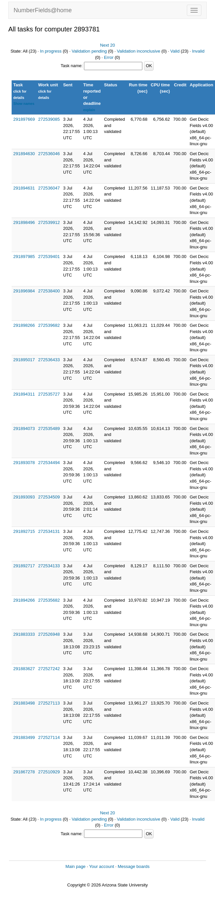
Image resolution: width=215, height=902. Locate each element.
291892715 (24, 531)
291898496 (24, 222)
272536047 (49, 188)
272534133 (49, 565)
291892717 (24, 565)
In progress (51, 51)
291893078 (24, 462)
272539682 (49, 325)
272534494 (49, 462)
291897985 (24, 256)
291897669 (24, 119)
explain (89, 110)
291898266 (24, 325)
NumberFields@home (43, 10)
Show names (24, 104)
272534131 (49, 531)
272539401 (49, 256)
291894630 (24, 153)
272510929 (49, 771)
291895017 (24, 359)
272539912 (49, 222)
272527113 (49, 703)
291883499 (24, 737)
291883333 (24, 634)
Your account (101, 866)
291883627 (24, 668)
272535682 (49, 600)
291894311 (24, 394)
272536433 (49, 359)
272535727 (49, 394)
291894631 (24, 188)
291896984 (24, 290)
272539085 (49, 119)
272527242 (49, 668)
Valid (174, 51)
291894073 (24, 428)
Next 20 (107, 45)
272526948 (49, 634)
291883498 (24, 703)
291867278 (24, 771)
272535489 (49, 428)
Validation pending (89, 51)
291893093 (24, 496)
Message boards (134, 866)
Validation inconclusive (138, 51)
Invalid (198, 51)
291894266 (24, 600)
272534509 (49, 496)
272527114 (49, 737)
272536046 (49, 153)
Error (108, 57)
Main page (75, 866)
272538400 (49, 290)
